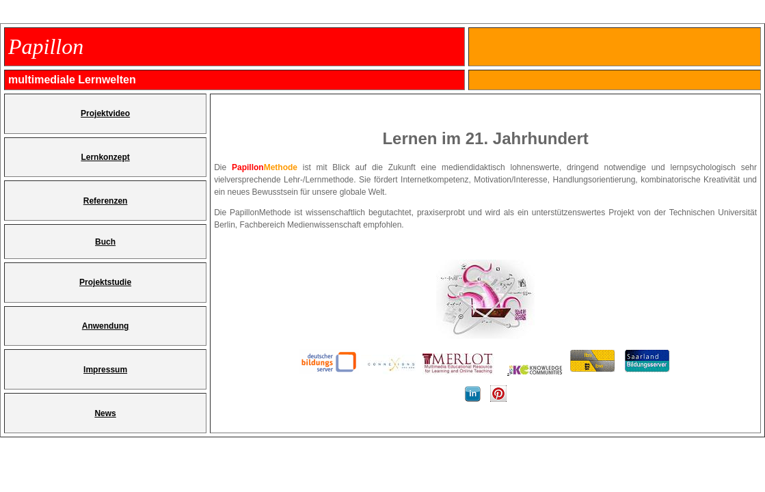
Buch (105, 242)
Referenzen (105, 201)
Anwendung (105, 326)
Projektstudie (105, 282)
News (105, 413)
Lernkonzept (105, 157)
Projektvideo (105, 113)
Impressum (105, 369)
